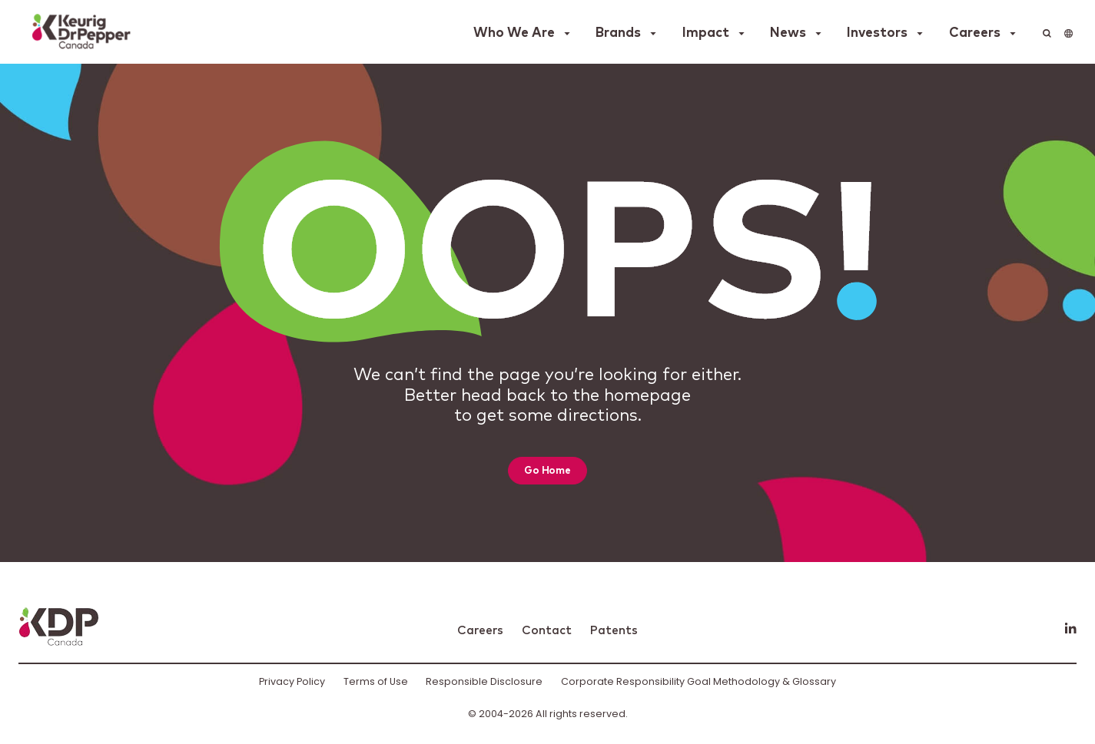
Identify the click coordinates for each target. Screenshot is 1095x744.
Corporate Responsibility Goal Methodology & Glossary (698, 681)
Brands (618, 33)
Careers (974, 33)
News (788, 33)
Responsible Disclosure (484, 681)
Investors (877, 33)
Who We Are (514, 33)
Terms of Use (375, 681)
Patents (614, 631)
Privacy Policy (292, 681)
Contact (547, 631)
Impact (705, 33)
